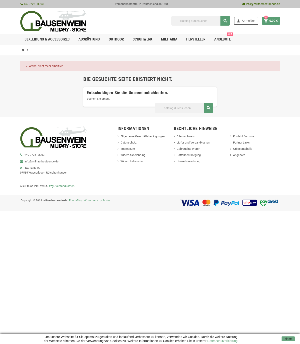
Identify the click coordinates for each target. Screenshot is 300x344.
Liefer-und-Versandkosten (193, 142)
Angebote (223, 37)
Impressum (127, 148)
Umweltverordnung (188, 161)
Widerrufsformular (132, 161)
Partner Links (241, 142)
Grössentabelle (242, 148)
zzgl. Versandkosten (61, 186)
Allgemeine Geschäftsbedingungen (142, 136)
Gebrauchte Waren (188, 148)
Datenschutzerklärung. (222, 341)
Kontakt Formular (244, 136)
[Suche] (200, 21)
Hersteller (195, 39)
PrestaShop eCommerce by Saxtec (89, 200)
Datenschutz (128, 142)
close (288, 339)
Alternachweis (186, 136)
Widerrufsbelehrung (132, 155)
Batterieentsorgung (189, 155)
